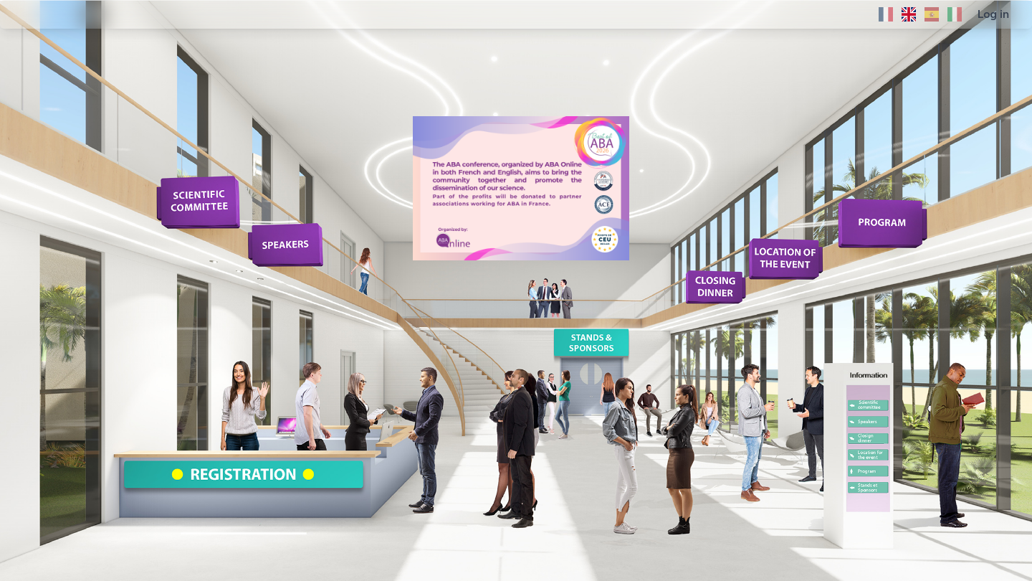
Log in (993, 14)
